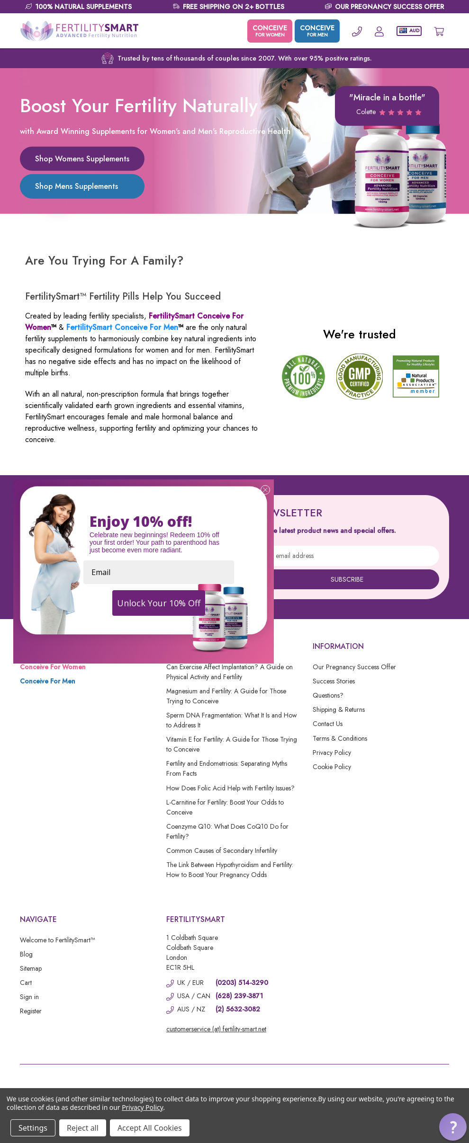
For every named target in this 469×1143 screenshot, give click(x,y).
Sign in (29, 996)
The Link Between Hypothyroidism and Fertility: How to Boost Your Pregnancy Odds (229, 869)
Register (31, 1011)
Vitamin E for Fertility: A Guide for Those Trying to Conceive (231, 744)
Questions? (328, 695)
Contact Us (328, 723)
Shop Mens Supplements (76, 186)
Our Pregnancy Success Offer (354, 667)
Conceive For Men (47, 681)
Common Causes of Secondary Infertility (221, 850)
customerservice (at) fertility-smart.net (216, 1029)
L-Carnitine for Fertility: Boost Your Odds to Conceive (225, 807)
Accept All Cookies (149, 1128)
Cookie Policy (332, 766)
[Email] (158, 572)
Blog (26, 954)
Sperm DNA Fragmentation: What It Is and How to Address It (231, 720)
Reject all (83, 1128)
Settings (32, 1128)
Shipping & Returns (339, 709)
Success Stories (334, 681)
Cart (26, 982)
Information (338, 646)
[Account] (379, 31)
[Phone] (357, 31)
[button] (452, 1126)
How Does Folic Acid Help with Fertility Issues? (230, 788)
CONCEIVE (270, 30)
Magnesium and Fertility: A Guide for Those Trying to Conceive (226, 696)
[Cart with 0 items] (439, 31)
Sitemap (31, 968)
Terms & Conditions (340, 738)
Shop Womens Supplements (82, 158)
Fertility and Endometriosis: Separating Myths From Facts (226, 768)
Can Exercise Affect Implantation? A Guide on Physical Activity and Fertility (229, 672)
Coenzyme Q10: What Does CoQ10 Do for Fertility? (227, 831)
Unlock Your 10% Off (158, 603)
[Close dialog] (265, 490)
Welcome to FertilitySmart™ (57, 940)
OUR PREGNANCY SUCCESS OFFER (389, 6)
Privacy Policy (332, 752)
